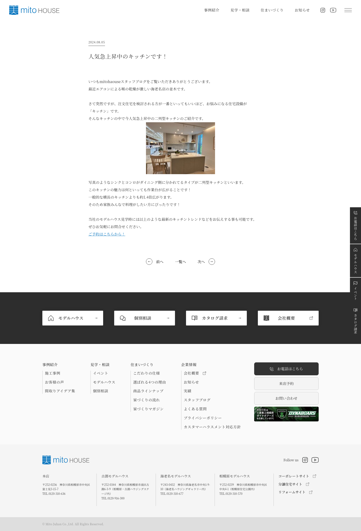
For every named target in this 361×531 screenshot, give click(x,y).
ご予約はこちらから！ (106, 234)
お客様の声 (54, 382)
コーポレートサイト (293, 476)
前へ (159, 261)
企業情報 (189, 364)
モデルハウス (104, 382)
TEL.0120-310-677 (171, 493)
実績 (187, 391)
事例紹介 (211, 10)
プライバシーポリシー (203, 418)
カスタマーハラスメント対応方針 (212, 427)
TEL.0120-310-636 (53, 493)
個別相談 (100, 391)
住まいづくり (272, 10)
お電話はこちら (286, 369)
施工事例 (52, 373)
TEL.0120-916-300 (112, 498)
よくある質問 (195, 409)
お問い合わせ (286, 398)
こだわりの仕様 (146, 373)
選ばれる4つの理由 (149, 382)
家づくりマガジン (148, 409)
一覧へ (180, 261)
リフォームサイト (292, 491)
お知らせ (302, 10)
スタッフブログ (197, 400)
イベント (100, 373)
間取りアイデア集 (60, 391)
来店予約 (286, 383)
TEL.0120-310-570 (230, 493)
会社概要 (195, 373)
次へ (201, 261)
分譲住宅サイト (290, 484)
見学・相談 (240, 10)
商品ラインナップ (148, 391)
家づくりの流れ (146, 400)
